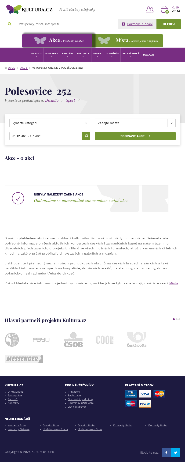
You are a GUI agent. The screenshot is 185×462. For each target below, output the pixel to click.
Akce (24, 67)
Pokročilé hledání (137, 24)
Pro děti (67, 53)
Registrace (74, 395)
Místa (173, 283)
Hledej (169, 24)
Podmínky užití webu (81, 403)
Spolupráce (15, 395)
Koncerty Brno (17, 425)
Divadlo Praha (86, 425)
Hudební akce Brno (90, 429)
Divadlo (36, 53)
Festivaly (83, 53)
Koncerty (51, 53)
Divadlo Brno (51, 425)
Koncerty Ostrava (18, 429)
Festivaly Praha (157, 425)
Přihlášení (74, 391)
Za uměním (112, 53)
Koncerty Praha (122, 425)
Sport (97, 53)
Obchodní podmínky (80, 399)
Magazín (148, 54)
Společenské (131, 53)
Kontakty (13, 403)
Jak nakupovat (77, 406)
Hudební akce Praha (55, 429)
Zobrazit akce (135, 136)
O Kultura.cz (15, 391)
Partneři (13, 399)
